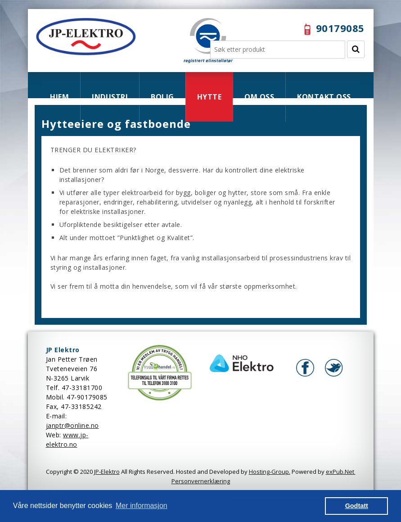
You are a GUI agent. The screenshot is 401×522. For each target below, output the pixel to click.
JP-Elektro (107, 472)
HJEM (59, 97)
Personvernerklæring (200, 481)
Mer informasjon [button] (141, 505)
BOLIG (162, 97)
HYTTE (209, 97)
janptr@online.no (72, 425)
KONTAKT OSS (324, 97)
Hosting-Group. (269, 472)
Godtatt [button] (356, 505)
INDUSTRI (110, 97)
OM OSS (259, 97)
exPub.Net (341, 472)
